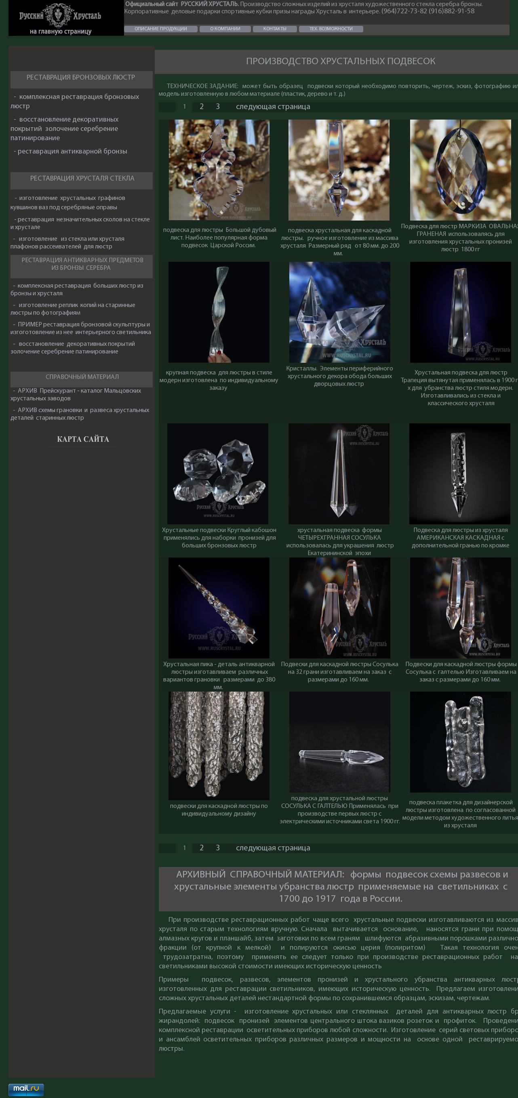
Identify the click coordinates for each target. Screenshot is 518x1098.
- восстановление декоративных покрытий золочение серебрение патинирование (64, 129)
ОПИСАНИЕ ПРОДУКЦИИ (161, 29)
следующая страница (273, 107)
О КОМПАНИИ (225, 29)
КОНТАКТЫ (274, 29)
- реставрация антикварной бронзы (69, 152)
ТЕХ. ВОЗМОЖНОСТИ (331, 29)
